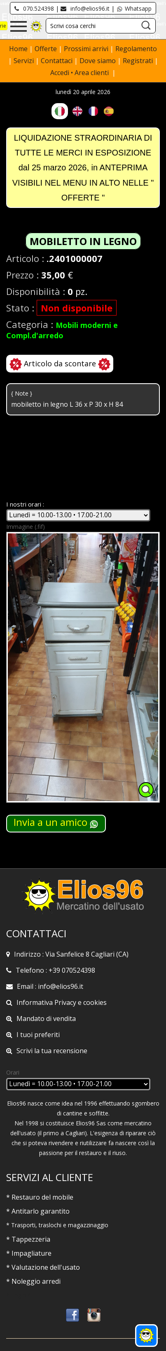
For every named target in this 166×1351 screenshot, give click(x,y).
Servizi (24, 60)
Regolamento (136, 48)
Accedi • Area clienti (80, 72)
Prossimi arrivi (86, 48)
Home (19, 48)
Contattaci (57, 60)
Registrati (138, 60)
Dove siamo (97, 60)
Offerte (46, 48)
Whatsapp (134, 8)
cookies (95, 1002)
